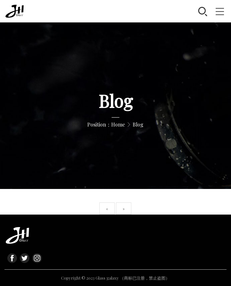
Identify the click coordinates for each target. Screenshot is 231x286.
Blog (138, 124)
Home (118, 124)
